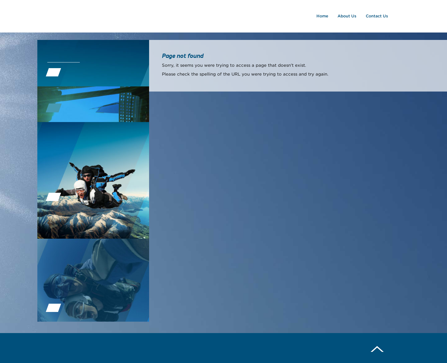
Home (323, 16)
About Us (348, 16)
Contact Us (378, 16)
